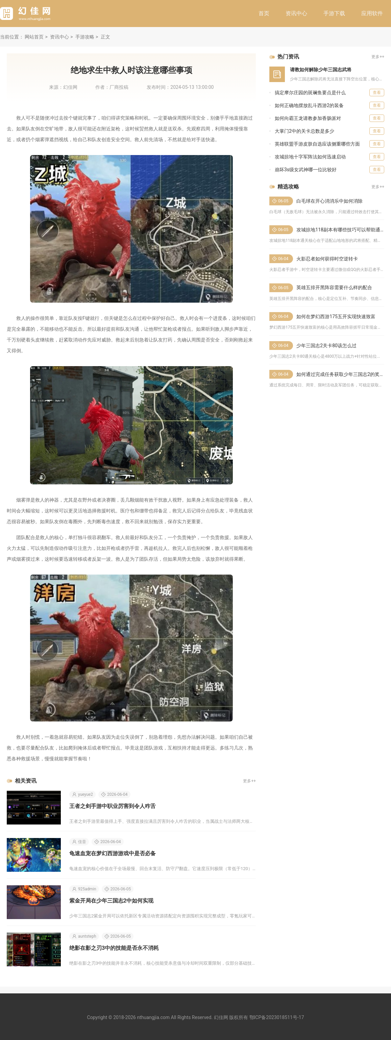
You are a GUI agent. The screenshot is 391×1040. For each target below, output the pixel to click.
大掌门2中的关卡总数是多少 (304, 131)
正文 (105, 37)
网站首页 (34, 37)
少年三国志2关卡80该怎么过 (326, 345)
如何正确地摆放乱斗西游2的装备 (309, 105)
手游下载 (334, 13)
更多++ (249, 781)
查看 (377, 92)
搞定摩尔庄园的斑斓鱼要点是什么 (310, 92)
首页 (264, 13)
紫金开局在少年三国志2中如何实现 (111, 900)
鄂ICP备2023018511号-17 (276, 1017)
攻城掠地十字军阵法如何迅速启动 (310, 156)
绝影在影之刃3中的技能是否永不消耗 (114, 948)
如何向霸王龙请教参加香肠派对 (308, 118)
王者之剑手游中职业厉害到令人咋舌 (112, 806)
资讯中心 (296, 13)
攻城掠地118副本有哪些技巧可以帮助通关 (340, 229)
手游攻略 (84, 37)
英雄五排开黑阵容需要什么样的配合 (334, 287)
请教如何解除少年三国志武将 (320, 69)
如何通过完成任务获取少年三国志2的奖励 (340, 374)
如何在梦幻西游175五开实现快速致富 (335, 316)
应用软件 (372, 13)
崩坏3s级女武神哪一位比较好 (306, 169)
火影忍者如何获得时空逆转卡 (327, 258)
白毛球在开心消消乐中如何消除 (329, 201)
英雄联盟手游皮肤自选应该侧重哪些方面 (317, 144)
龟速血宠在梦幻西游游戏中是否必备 (112, 853)
